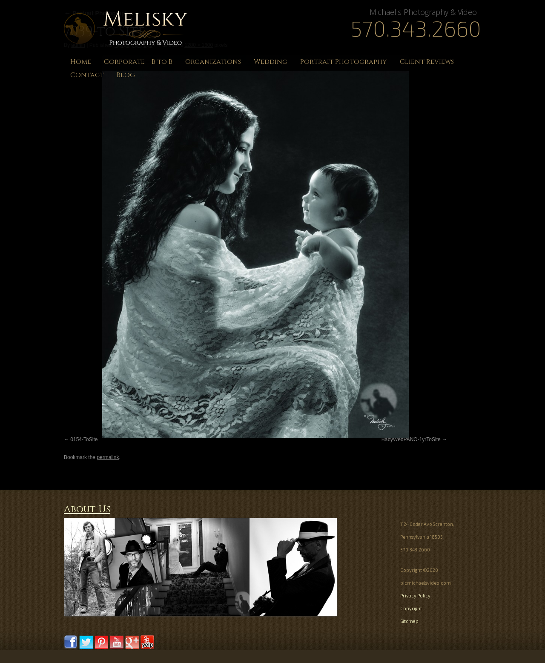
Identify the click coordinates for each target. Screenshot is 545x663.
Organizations (213, 61)
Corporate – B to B (138, 61)
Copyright (411, 608)
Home (80, 61)
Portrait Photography (343, 61)
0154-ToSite (84, 439)
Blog (126, 75)
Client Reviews (427, 61)
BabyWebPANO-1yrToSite (411, 439)
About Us (87, 509)
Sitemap (409, 621)
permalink (108, 457)
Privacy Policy (415, 595)
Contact (87, 75)
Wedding (270, 61)
